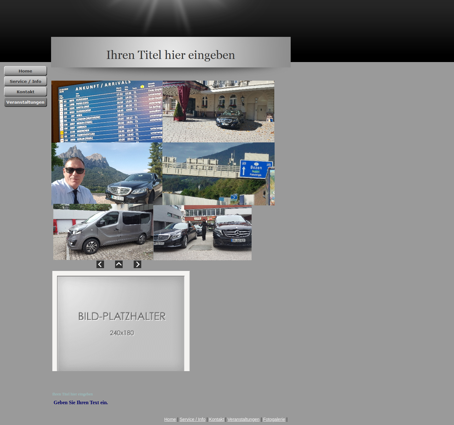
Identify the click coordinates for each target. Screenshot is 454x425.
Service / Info (193, 419)
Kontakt (216, 419)
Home (170, 419)
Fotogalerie (274, 419)
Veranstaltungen (243, 419)
